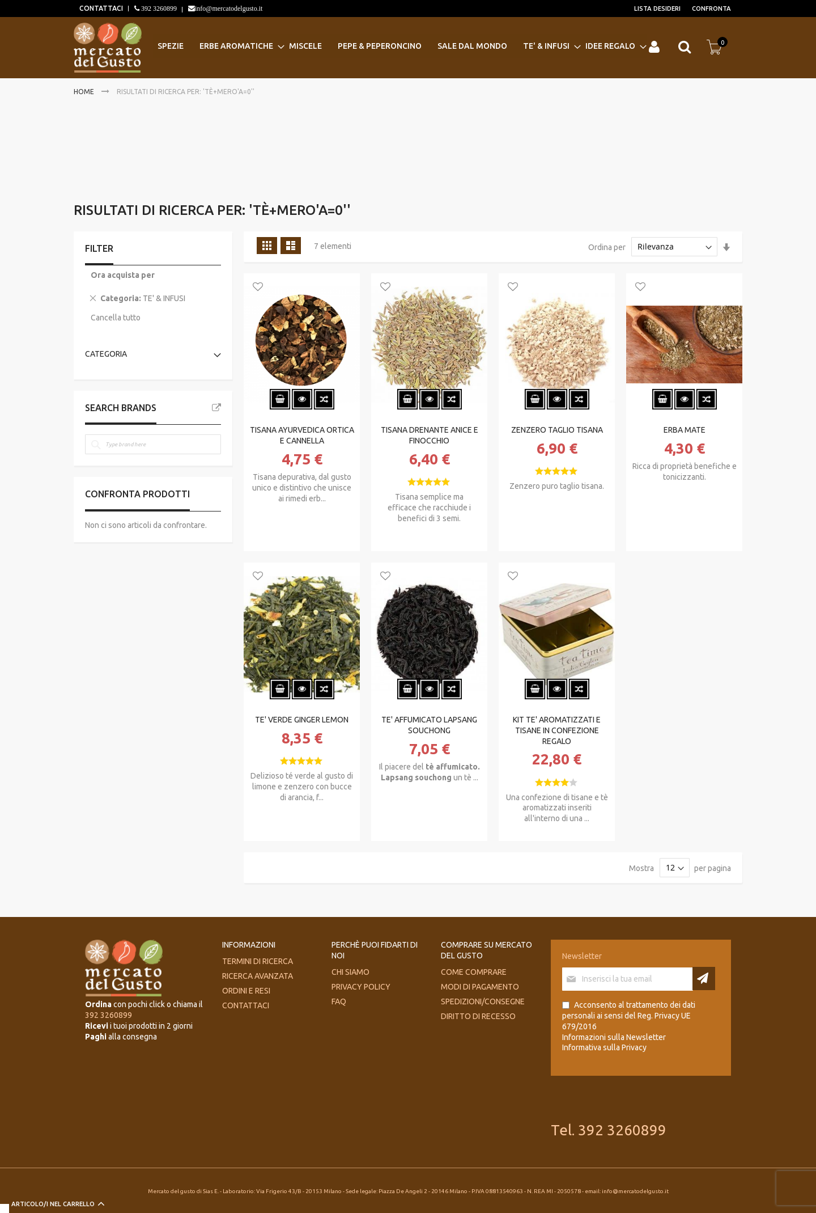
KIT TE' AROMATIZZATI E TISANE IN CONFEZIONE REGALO (557, 730)
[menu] (400, 46)
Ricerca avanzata (257, 975)
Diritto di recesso (478, 1016)
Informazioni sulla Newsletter (614, 1037)
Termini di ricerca (257, 961)
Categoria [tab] (106, 353)
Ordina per (607, 246)
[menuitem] (174, 46)
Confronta (711, 8)
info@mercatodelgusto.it (228, 8)
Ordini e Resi (246, 990)
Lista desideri (657, 8)
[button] (258, 287)
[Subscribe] (703, 978)
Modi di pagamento (480, 986)
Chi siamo (350, 972)
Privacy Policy (361, 986)
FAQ (339, 1001)
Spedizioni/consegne (483, 1001)
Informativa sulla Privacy (604, 1047)
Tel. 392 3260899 (608, 1130)
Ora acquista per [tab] (123, 275)
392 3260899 (158, 8)
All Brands (216, 407)
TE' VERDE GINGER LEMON (301, 719)
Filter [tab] (99, 248)
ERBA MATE (685, 429)
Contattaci (245, 1005)
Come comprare (474, 972)
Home (85, 91)
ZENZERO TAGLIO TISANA (557, 429)
